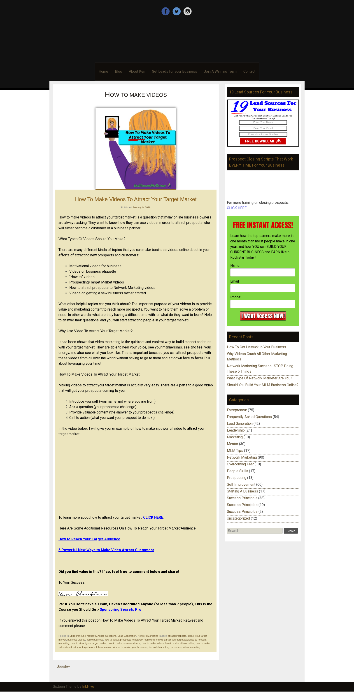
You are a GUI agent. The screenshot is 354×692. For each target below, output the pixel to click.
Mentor (232, 444)
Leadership (236, 430)
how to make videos (153, 643)
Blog (118, 71)
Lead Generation (127, 635)
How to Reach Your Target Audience (89, 539)
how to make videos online (179, 643)
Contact (249, 71)
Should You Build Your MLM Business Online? (262, 385)
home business (94, 639)
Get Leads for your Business (174, 71)
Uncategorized (238, 518)
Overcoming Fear (240, 464)
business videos (76, 639)
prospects (176, 647)
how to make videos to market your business (122, 647)
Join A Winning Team (220, 71)
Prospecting (236, 478)
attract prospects (177, 635)
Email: (235, 281)
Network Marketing (147, 635)
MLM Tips (235, 450)
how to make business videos (124, 643)
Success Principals (242, 498)
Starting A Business (242, 491)
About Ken (137, 71)
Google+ (63, 666)
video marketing (191, 647)
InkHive (88, 686)
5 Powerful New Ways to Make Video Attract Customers (106, 550)
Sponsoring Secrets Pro (120, 609)
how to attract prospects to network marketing (130, 639)
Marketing (235, 437)
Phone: (235, 297)
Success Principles (242, 505)
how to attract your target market (88, 643)
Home (103, 71)
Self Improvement (241, 484)
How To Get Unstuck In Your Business (256, 347)
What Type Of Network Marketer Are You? (259, 378)
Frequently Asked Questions (100, 635)
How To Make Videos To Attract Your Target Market (136, 199)
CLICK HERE (153, 517)
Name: (235, 265)
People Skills (237, 471)
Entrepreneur (77, 635)
